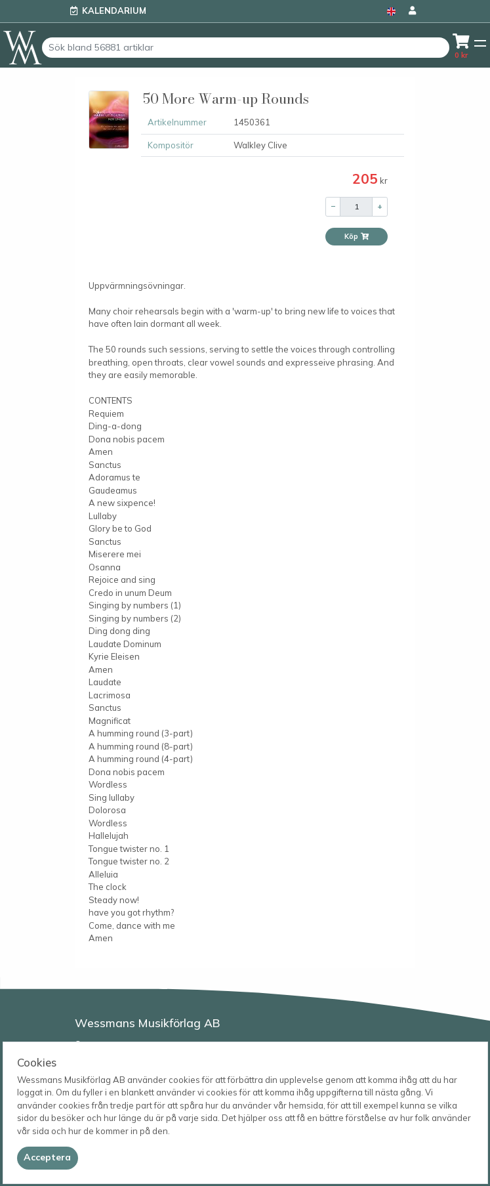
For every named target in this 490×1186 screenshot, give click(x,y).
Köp (356, 236)
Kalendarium (114, 10)
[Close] (47, 1158)
